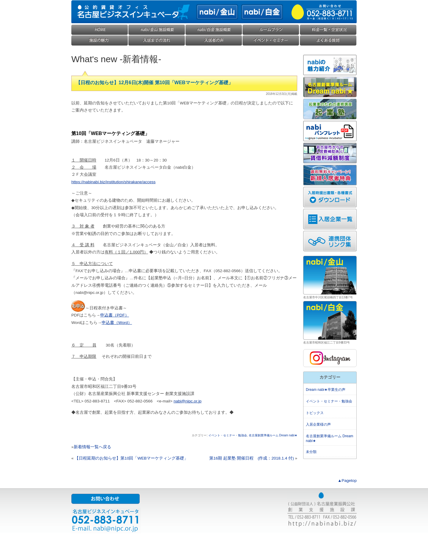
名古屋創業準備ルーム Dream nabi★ (273, 435)
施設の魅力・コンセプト (99, 40)
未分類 (311, 452)
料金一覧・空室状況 (328, 30)
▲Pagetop (347, 480)
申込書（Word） (117, 322)
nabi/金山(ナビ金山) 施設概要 (156, 30)
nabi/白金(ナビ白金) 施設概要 (214, 30)
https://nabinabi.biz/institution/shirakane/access (113, 182)
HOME (99, 30)
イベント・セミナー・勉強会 (271, 40)
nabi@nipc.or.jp (188, 401)
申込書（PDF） (114, 315)
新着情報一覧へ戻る (92, 447)
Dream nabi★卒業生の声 (325, 390)
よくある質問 (328, 40)
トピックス (315, 413)
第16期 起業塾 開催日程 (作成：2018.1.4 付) (251, 458)
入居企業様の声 (214, 40)
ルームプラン (271, 30)
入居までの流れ (156, 40)
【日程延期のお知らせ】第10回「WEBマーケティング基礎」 (131, 458)
